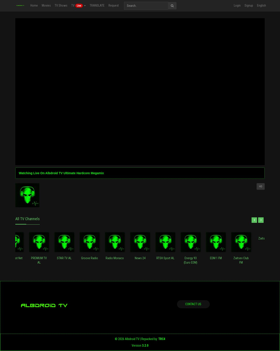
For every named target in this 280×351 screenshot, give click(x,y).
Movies (46, 5)
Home (34, 5)
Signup (249, 5)
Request (113, 5)
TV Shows (60, 5)
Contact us (193, 304)
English (261, 5)
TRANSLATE (96, 5)
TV (78, 6)
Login (237, 5)
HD (260, 186)
